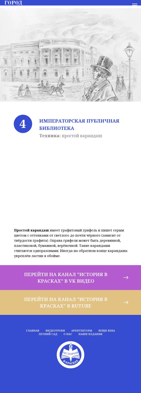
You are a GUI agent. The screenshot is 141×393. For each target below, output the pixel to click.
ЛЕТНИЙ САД (48, 334)
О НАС (68, 334)
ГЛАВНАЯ (32, 330)
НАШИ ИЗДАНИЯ (90, 334)
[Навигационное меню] (134, 5)
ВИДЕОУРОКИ (55, 330)
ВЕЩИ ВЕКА (106, 330)
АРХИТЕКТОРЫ (81, 330)
